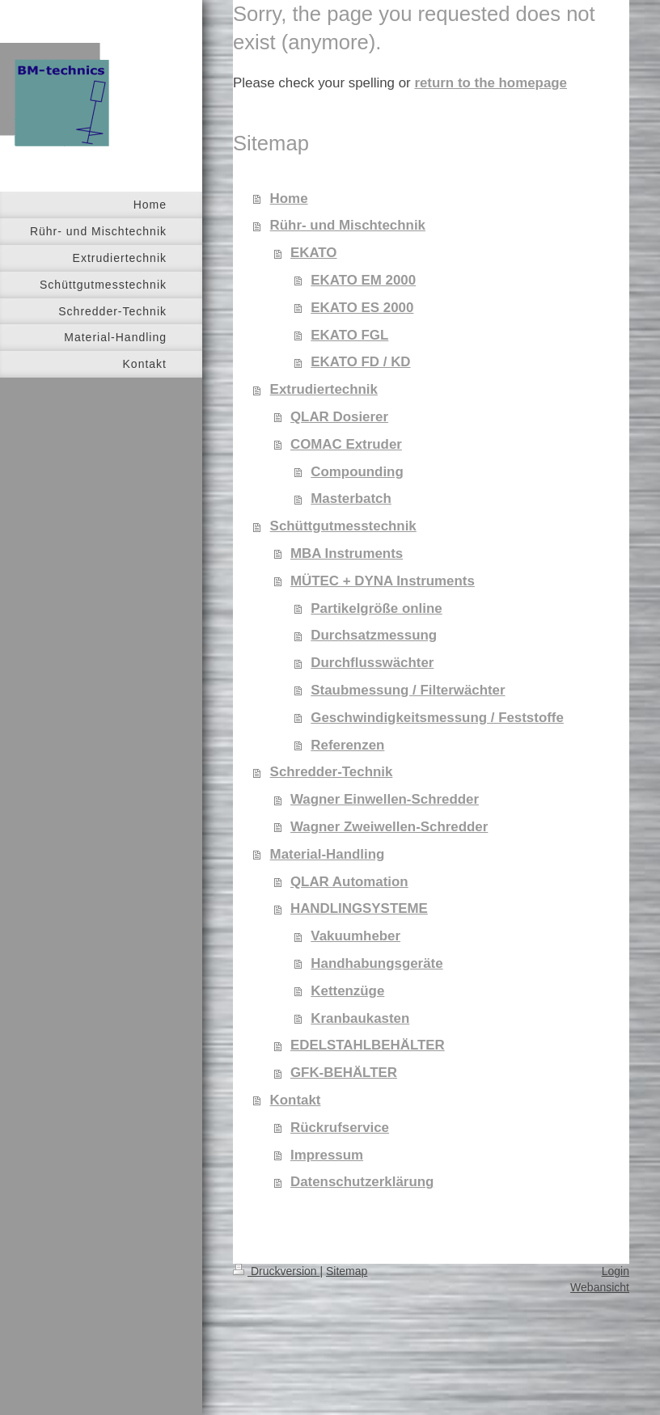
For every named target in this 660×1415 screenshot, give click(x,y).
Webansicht (599, 1287)
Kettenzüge (347, 991)
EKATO (313, 252)
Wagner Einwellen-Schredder (384, 799)
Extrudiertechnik (324, 389)
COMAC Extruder (346, 444)
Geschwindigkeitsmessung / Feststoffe (437, 717)
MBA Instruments (346, 553)
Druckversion (276, 1271)
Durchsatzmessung (374, 635)
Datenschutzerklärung (362, 1181)
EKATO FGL (349, 335)
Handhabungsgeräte (376, 963)
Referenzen (347, 745)
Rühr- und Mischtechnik (347, 225)
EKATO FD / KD (360, 362)
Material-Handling (327, 854)
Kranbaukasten (360, 1018)
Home (289, 198)
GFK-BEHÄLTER (343, 1072)
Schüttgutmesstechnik (343, 526)
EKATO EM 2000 (363, 280)
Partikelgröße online (376, 608)
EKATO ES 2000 (362, 307)
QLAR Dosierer (339, 416)
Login (615, 1271)
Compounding (357, 471)
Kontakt (295, 1100)
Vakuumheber (355, 936)
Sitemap (346, 1271)
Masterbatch (351, 498)
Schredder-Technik (331, 771)
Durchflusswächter (372, 662)
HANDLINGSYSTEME (359, 908)
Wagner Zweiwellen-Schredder (389, 826)
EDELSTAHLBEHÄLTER (367, 1045)
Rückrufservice (339, 1127)
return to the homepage (490, 83)
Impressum (326, 1155)
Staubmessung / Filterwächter (408, 690)
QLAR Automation (349, 881)
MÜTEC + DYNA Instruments (382, 581)
